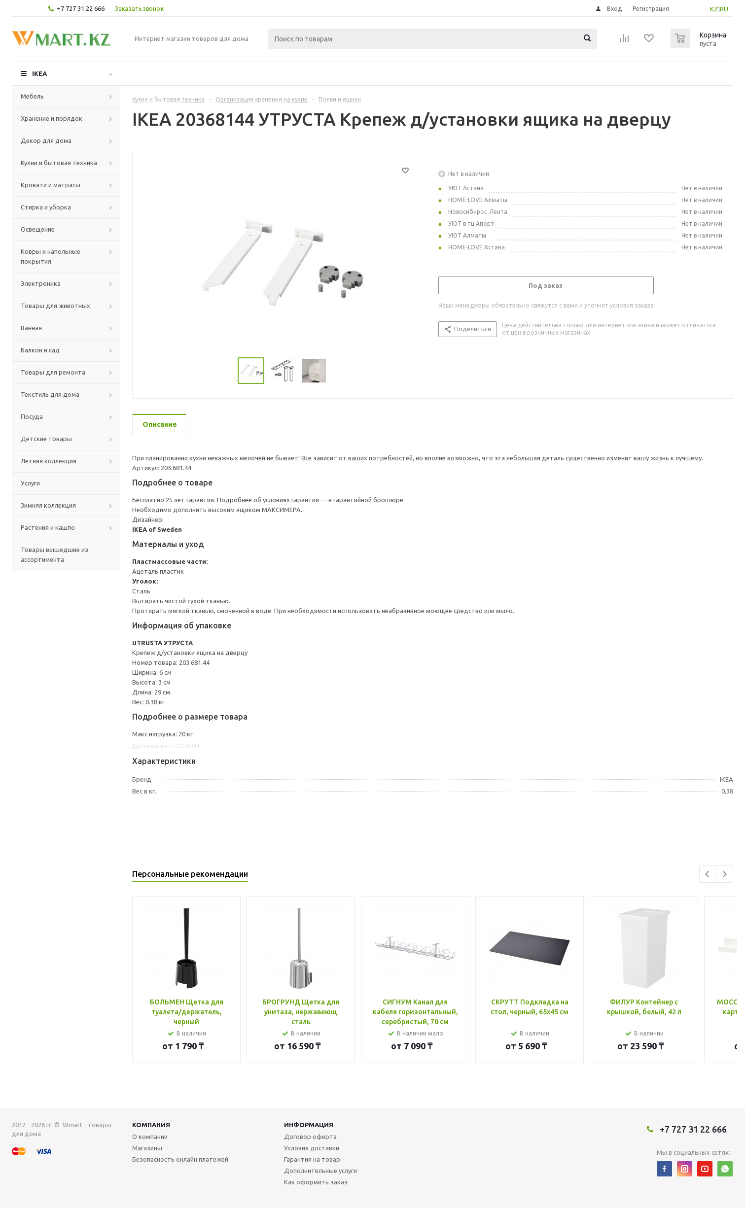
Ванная (31, 327)
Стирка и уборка (46, 207)
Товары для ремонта (53, 372)
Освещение (38, 229)
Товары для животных (55, 305)
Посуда (32, 416)
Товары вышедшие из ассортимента (54, 554)
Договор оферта (310, 1136)
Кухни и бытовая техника (59, 162)
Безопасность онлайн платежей (180, 1159)
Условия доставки (311, 1147)
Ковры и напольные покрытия (50, 256)
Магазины (147, 1147)
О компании (150, 1136)
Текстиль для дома (50, 394)
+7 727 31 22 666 (81, 8)
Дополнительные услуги (320, 1170)
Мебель (32, 96)
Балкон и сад (40, 349)
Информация (308, 1124)
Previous (708, 874)
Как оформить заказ (316, 1181)
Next (724, 874)
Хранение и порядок (51, 118)
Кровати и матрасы (50, 184)
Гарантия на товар (312, 1159)
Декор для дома (46, 140)
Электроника (41, 283)
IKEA (39, 73)
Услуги (30, 483)
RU (724, 8)
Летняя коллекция (48, 460)
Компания (151, 1124)
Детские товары (46, 438)
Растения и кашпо (48, 527)
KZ (714, 8)
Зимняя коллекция (48, 505)
